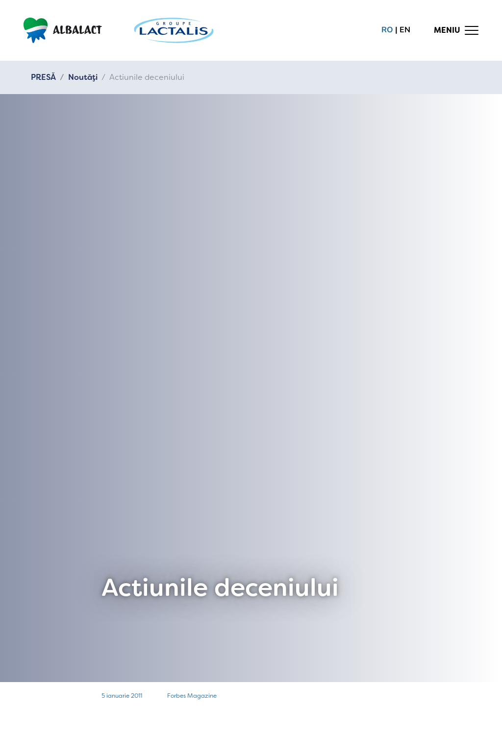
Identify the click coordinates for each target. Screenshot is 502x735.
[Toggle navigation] (456, 30)
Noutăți (83, 77)
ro (387, 29)
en (405, 29)
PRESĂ (43, 77)
